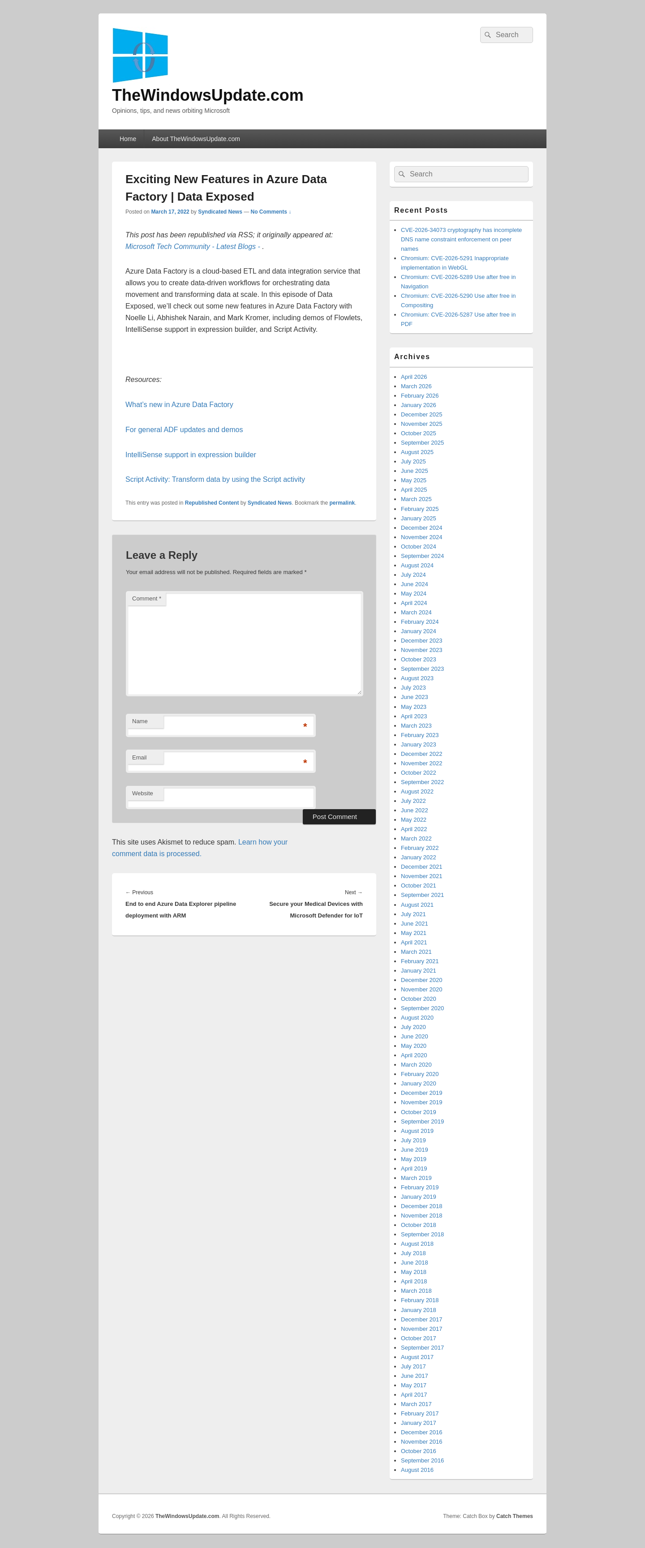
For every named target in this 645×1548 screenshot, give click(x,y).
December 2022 (422, 753)
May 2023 (413, 706)
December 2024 (422, 527)
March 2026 (416, 386)
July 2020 (413, 1027)
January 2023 (418, 744)
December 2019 (422, 1092)
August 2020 (417, 1017)
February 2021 (420, 961)
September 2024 (422, 556)
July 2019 (413, 1140)
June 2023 (414, 697)
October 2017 (418, 1338)
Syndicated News (220, 212)
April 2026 (414, 376)
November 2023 (422, 650)
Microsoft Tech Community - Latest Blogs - (193, 246)
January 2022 (418, 857)
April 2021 (414, 942)
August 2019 (417, 1131)
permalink (342, 503)
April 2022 (414, 829)
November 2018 (422, 1215)
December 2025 (422, 414)
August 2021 (417, 904)
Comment (146, 598)
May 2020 (413, 1045)
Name (140, 721)
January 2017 (418, 1422)
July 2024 (413, 574)
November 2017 (422, 1328)
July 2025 (413, 461)
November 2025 (422, 423)
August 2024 (417, 565)
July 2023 (413, 687)
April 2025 (414, 489)
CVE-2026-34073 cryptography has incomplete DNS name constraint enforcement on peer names (461, 239)
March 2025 (416, 499)
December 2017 (422, 1319)
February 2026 (420, 395)
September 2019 (422, 1121)
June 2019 (414, 1149)
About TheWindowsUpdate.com (196, 138)
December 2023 (422, 640)
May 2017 (413, 1385)
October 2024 (418, 546)
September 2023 (422, 668)
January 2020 (418, 1083)
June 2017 (414, 1375)
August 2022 (417, 791)
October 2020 (418, 998)
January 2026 (418, 405)
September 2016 (422, 1460)
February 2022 (420, 848)
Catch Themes (514, 1516)
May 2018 (413, 1272)
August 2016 (417, 1470)
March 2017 (416, 1404)
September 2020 (422, 1008)
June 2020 (414, 1036)
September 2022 (422, 782)
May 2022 (413, 819)
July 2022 (413, 801)
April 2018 (414, 1281)
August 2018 (417, 1243)
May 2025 (413, 480)
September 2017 (422, 1347)
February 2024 (420, 621)
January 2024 (418, 631)
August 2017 (417, 1357)
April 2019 (414, 1168)
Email (139, 757)
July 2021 (413, 914)
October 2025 (418, 433)
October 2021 (418, 885)
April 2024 (414, 603)
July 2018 (413, 1253)
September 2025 (422, 442)
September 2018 (422, 1234)
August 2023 (417, 678)
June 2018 (414, 1262)
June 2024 (414, 584)
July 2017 (413, 1366)
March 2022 (416, 838)
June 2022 (414, 810)
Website (142, 793)
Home (128, 138)
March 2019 (416, 1178)
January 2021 (418, 970)
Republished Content (212, 503)
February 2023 (420, 735)
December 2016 (422, 1432)
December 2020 (422, 980)
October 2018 (418, 1225)
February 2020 (420, 1074)
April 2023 (414, 716)
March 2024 (416, 612)
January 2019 (418, 1196)
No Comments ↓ (271, 212)
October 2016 (418, 1451)
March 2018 (416, 1290)
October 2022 (418, 772)
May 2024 (413, 593)
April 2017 (414, 1394)
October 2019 (418, 1112)
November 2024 (422, 537)
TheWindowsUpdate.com (208, 95)
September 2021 (422, 895)
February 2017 (420, 1413)
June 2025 (414, 470)
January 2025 (418, 518)
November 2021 (422, 876)
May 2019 (413, 1159)
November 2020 (422, 989)
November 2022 (422, 763)
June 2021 (414, 923)
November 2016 (422, 1441)
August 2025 (417, 452)
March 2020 (416, 1064)
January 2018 (418, 1310)
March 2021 (416, 951)
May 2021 (413, 933)
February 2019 (420, 1187)
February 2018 (420, 1300)
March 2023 (416, 725)
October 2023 (418, 659)
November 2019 (422, 1102)
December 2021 (422, 866)
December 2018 (422, 1206)
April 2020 (414, 1055)
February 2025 (420, 509)
